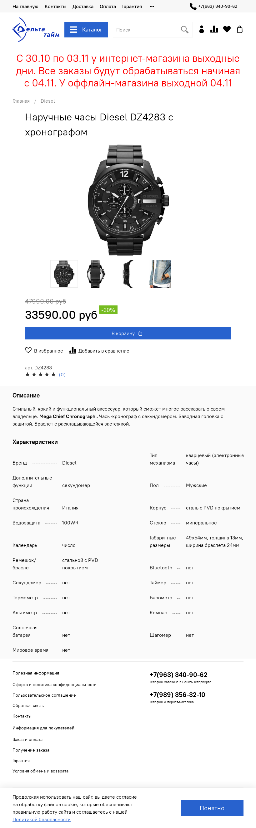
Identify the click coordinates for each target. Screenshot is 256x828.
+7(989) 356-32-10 (177, 694)
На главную (25, 6)
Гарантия (132, 6)
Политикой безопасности (42, 819)
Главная (21, 101)
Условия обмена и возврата (40, 771)
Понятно (212, 808)
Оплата (108, 6)
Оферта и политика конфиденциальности (55, 684)
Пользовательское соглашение (44, 695)
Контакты (55, 6)
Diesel (48, 101)
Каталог (86, 29)
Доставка (83, 6)
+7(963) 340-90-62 (213, 6)
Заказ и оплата (28, 739)
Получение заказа (31, 750)
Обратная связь (28, 705)
